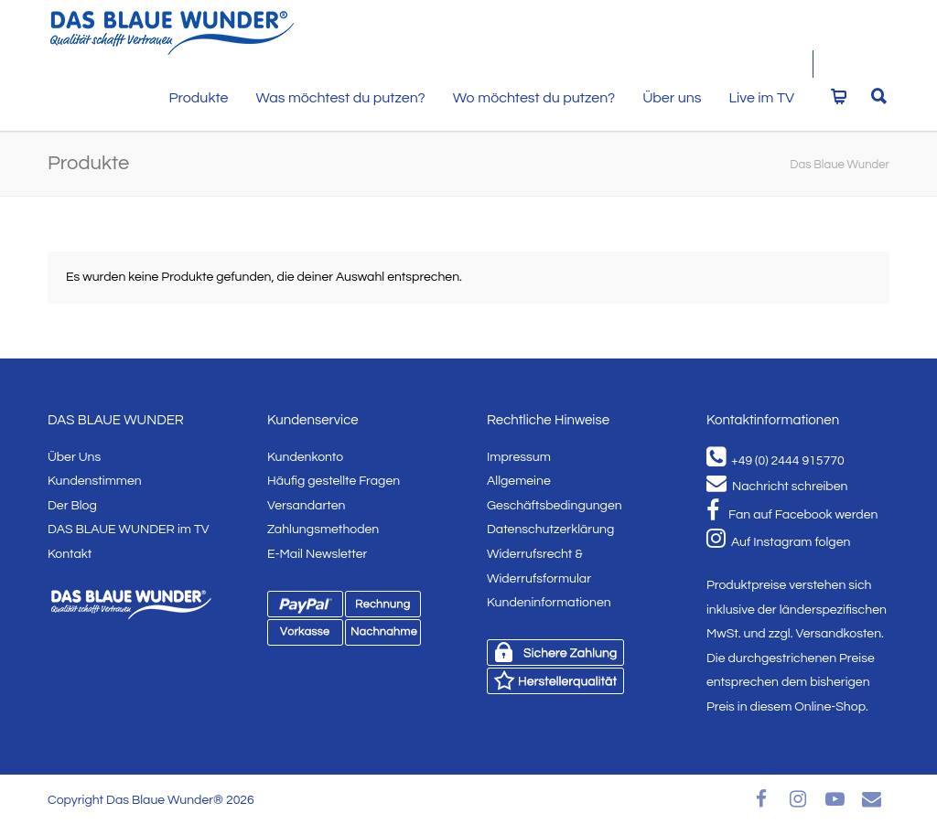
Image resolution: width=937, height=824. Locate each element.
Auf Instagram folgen (778, 542)
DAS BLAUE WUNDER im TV (129, 529)
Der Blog (72, 505)
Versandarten (306, 505)
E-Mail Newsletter (317, 554)
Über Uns (74, 457)
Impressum (519, 457)
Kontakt (70, 554)
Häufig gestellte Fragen (333, 481)
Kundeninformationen (549, 602)
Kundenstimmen (95, 481)
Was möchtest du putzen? (340, 98)
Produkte (198, 98)
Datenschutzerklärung (550, 529)
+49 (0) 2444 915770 (775, 461)
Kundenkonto (305, 457)
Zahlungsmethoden (323, 529)
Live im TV (761, 98)
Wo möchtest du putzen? (534, 98)
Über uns (671, 98)
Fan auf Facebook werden (792, 514)
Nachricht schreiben (776, 486)
